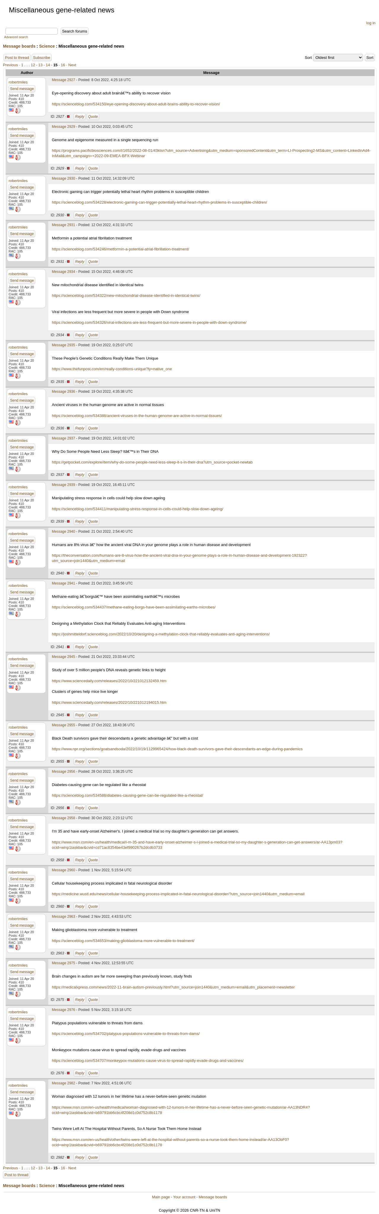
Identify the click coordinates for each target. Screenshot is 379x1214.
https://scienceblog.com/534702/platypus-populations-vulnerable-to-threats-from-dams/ (126, 1033)
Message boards (19, 46)
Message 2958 (63, 818)
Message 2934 (63, 272)
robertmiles (18, 82)
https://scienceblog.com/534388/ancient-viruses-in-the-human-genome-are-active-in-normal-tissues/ (137, 415)
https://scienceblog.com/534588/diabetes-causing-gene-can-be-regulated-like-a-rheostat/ (127, 795)
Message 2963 (63, 916)
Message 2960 (63, 870)
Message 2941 (63, 583)
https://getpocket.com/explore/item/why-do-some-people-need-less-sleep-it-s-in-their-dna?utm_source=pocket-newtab (152, 462)
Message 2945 (63, 657)
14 (48, 65)
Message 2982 (63, 1083)
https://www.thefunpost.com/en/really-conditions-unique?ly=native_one (112, 369)
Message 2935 (63, 345)
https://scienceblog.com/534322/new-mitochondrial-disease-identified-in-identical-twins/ (126, 295)
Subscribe (41, 57)
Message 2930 (63, 178)
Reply (79, 117)
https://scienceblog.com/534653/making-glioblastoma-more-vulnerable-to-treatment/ (123, 940)
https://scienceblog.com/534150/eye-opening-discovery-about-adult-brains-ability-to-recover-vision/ (136, 104)
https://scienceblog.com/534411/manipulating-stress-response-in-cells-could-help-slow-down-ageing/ (137, 509)
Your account (184, 1197)
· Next (71, 65)
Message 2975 (63, 963)
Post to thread (17, 57)
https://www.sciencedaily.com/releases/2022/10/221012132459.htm (109, 681)
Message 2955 (63, 725)
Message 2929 (63, 127)
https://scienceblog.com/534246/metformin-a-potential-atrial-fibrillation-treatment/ (120, 249)
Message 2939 (63, 485)
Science (47, 46)
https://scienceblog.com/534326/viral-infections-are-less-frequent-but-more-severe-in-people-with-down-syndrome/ (149, 322)
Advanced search (16, 37)
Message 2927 (63, 80)
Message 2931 (63, 225)
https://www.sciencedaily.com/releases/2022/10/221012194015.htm (109, 702)
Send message (22, 89)
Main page (161, 1197)
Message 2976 (63, 1010)
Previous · (12, 65)
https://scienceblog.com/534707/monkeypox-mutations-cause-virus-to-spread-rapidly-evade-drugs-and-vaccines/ (147, 1060)
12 (33, 65)
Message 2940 (63, 531)
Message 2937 (63, 438)
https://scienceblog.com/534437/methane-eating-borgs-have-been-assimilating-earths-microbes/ (134, 607)
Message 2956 (63, 771)
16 (63, 65)
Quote (93, 117)
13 (40, 65)
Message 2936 (63, 391)
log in (370, 23)
